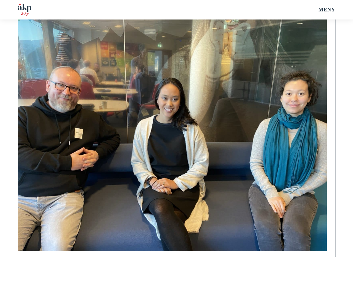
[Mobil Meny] (322, 10)
